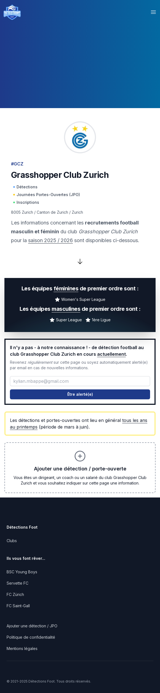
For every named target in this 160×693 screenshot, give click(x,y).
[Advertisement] (80, 69)
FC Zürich (15, 594)
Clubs (12, 540)
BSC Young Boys (22, 571)
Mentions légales (22, 648)
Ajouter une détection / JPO (32, 626)
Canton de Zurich (52, 212)
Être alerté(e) (80, 394)
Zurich (77, 212)
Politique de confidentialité (31, 637)
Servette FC (17, 583)
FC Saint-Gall (18, 605)
